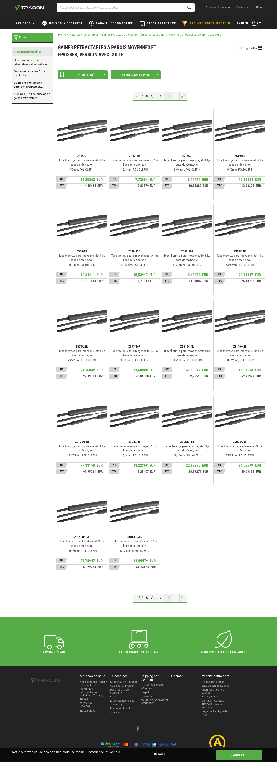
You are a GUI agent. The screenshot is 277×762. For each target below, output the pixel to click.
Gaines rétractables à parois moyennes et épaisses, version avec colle (29, 85)
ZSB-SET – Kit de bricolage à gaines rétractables (32, 96)
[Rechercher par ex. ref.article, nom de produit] (126, 7)
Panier (242, 23)
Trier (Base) (82, 74)
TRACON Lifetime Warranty (212, 706)
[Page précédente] (160, 96)
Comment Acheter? (213, 700)
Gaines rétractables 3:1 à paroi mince (29, 73)
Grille (254, 48)
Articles (23, 23)
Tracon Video (87, 710)
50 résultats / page (140, 74)
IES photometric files (122, 700)
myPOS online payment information (154, 702)
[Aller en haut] (153, 96)
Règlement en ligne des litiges (215, 713)
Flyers (113, 696)
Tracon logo (117, 704)
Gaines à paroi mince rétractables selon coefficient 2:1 (31, 62)
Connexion (242, 7)
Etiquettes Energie (120, 708)
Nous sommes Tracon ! (93, 681)
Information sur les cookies (213, 691)
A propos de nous (216, 7)
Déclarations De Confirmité (119, 691)
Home (62, 34)
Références (86, 702)
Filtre (22, 37)
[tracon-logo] (29, 7)
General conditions (213, 681)
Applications (117, 712)
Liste (240, 48)
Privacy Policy (210, 696)
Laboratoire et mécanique (88, 687)
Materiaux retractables (83, 34)
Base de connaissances (215, 685)
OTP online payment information (152, 687)
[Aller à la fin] (183, 96)
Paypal (145, 692)
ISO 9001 (85, 706)
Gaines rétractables (114, 34)
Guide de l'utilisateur (122, 685)
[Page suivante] (176, 96)
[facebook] (138, 729)
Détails (159, 754)
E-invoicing (147, 696)
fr (257, 7)
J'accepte (239, 755)
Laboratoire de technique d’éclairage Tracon (92, 695)
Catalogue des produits (123, 681)
